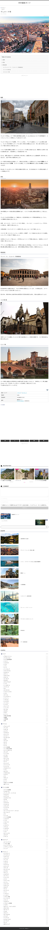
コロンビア (26, 806)
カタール (26, 677)
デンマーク (26, 890)
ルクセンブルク (26, 919)
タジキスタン (26, 690)
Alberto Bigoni (24, 286)
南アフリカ (26, 784)
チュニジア (26, 763)
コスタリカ (26, 804)
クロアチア (26, 874)
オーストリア (26, 869)
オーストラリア (26, 842)
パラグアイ (26, 825)
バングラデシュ (26, 696)
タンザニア (26, 760)
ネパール (26, 695)
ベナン (26, 769)
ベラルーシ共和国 (26, 903)
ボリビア (26, 835)
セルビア (26, 887)
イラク (26, 664)
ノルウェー (26, 893)
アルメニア (26, 858)
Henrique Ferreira (23, 379)
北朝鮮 (26, 717)
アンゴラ (26, 728)
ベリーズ (26, 830)
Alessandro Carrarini (23, 209)
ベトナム (26, 704)
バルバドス (26, 822)
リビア (26, 779)
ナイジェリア (26, 765)
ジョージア (26, 877)
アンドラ (26, 859)
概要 (4, 59)
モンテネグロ (26, 914)
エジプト (26, 731)
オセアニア (25, 839)
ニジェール (26, 766)
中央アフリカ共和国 (26, 782)
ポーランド (26, 909)
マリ (26, 776)
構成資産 (5, 64)
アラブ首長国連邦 (26, 659)
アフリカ (25, 723)
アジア (25, 653)
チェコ (26, 888)
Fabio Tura (24, 53)
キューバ (26, 801)
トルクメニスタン (26, 691)
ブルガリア (26, 901)
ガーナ (26, 742)
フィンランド (26, 898)
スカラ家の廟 (8, 69)
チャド (26, 761)
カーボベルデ (26, 737)
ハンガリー (26, 895)
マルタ (26, 911)
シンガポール (26, 685)
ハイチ (26, 820)
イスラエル (26, 662)
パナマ (26, 823)
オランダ (26, 868)
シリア (26, 683)
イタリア (2, 9)
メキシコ (26, 836)
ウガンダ (26, 729)
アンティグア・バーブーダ (26, 793)
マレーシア (26, 706)
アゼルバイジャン (26, 656)
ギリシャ (26, 872)
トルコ (26, 693)
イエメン (26, 661)
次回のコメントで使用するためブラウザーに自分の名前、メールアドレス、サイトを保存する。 (24, 505)
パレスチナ (26, 701)
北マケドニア (26, 924)
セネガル (26, 757)
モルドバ (26, 913)
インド (26, 667)
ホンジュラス (26, 833)
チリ (26, 814)
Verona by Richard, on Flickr (24, 334)
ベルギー (26, 905)
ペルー (26, 831)
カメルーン (26, 736)
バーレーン (26, 698)
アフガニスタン (26, 658)
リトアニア (26, 917)
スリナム (26, 809)
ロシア (26, 922)
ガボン (26, 739)
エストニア (26, 866)
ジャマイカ (26, 807)
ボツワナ (26, 771)
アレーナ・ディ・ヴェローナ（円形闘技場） (14, 67)
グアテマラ (26, 802)
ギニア (26, 744)
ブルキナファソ (26, 768)
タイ (26, 688)
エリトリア (26, 734)
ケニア (26, 745)
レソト (26, 781)
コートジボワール (26, 750)
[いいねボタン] (47, 390)
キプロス (26, 871)
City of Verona (20, 400)
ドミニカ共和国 (26, 817)
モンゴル (26, 709)
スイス (26, 879)
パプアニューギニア (26, 847)
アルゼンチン (26, 791)
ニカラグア (26, 818)
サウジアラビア (26, 682)
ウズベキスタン (26, 670)
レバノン (26, 714)
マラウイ (26, 774)
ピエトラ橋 (7, 71)
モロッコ (26, 777)
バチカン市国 (26, 896)
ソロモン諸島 (26, 843)
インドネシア (26, 669)
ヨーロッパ (3, 7)
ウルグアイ (26, 794)
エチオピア (26, 732)
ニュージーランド (26, 845)
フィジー (26, 848)
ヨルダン (26, 711)
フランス (26, 900)
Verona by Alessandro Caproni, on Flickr (24, 133)
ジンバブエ (26, 753)
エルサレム (26, 672)
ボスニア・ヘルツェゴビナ (26, 906)
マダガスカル (26, 773)
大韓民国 (26, 719)
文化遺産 (3, 404)
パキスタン (26, 699)
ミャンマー (26, 708)
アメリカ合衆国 (26, 790)
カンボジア (26, 679)
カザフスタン (26, 675)
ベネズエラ (26, 828)
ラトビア (26, 916)
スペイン (26, 882)
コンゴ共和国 (26, 747)
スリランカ (26, 687)
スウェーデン (26, 880)
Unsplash (29, 53)
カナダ (26, 799)
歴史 (4, 62)
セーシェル (26, 758)
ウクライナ (26, 864)
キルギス (26, 680)
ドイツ (26, 892)
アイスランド (26, 853)
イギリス (26, 861)
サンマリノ (26, 876)
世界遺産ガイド (24, 3)
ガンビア (26, 740)
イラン (26, 666)
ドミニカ (26, 815)
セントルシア (26, 812)
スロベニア (26, 885)
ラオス (26, 712)
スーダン (26, 755)
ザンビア (26, 752)
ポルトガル (26, 908)
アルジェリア (26, 726)
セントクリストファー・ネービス (26, 810)
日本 (26, 720)
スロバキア (26, 884)
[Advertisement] (24, 86)
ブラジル (26, 827)
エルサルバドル (26, 798)
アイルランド (26, 855)
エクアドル (26, 796)
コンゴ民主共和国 (26, 748)
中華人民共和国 (26, 716)
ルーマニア (26, 921)
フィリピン (26, 703)
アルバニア (26, 856)
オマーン (26, 674)
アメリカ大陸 (25, 787)
